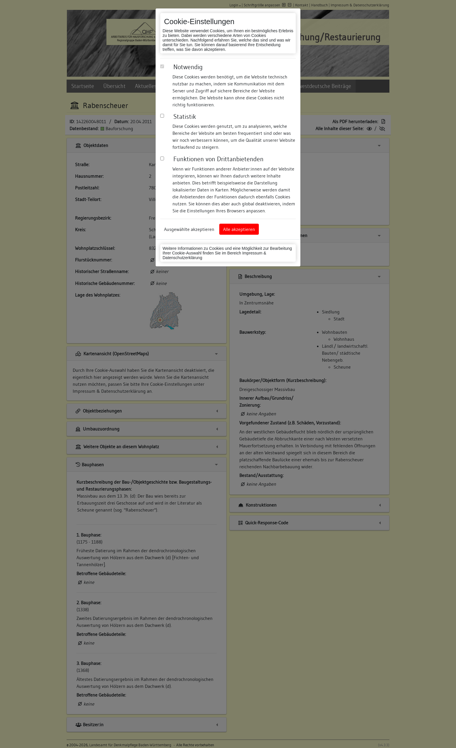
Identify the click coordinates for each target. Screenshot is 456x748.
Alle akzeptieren (239, 229)
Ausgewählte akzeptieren (189, 229)
